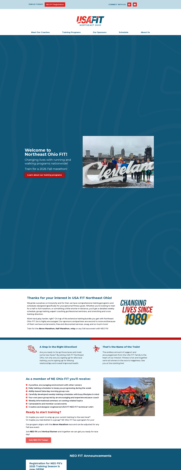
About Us (145, 32)
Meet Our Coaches (40, 32)
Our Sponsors (99, 32)
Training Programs (71, 32)
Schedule (123, 32)
